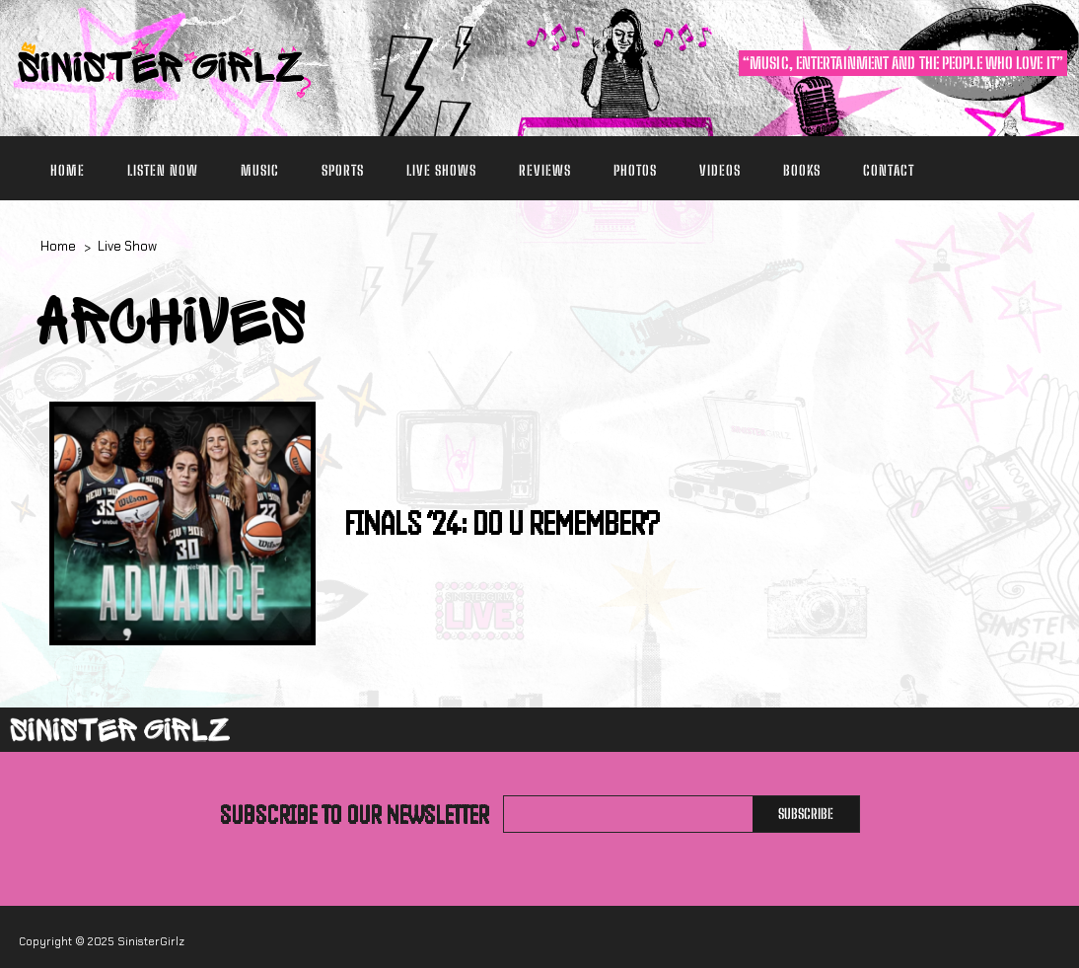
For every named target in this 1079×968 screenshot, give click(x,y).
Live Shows (441, 170)
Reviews (545, 170)
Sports (343, 170)
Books (802, 170)
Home (67, 170)
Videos (720, 170)
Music (260, 170)
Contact (888, 170)
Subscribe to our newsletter (354, 814)
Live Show (127, 246)
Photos (635, 170)
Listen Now (162, 170)
